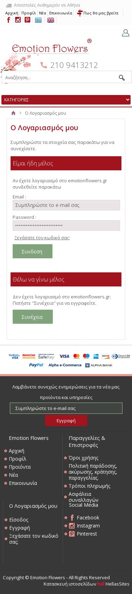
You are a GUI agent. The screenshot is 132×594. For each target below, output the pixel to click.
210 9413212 (74, 65)
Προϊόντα (20, 466)
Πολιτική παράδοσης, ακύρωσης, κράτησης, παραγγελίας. (93, 471)
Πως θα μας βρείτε (101, 12)
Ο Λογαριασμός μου (33, 505)
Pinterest (87, 533)
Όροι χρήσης (83, 457)
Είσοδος (18, 519)
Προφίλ (28, 12)
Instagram (88, 525)
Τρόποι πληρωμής (89, 485)
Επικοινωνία (60, 12)
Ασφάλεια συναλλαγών (84, 497)
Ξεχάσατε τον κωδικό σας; (42, 237)
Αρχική (11, 12)
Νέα (42, 12)
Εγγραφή (19, 527)
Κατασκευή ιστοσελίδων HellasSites (87, 584)
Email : (19, 197)
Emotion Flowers (46, 59)
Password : (24, 217)
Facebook (88, 517)
